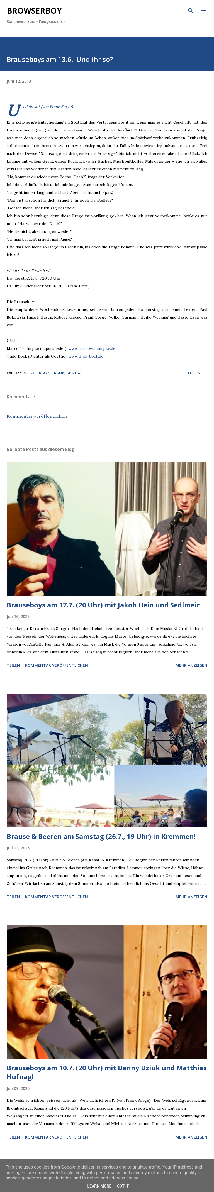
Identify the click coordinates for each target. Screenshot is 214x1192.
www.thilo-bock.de (86, 356)
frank (58, 372)
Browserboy (34, 10)
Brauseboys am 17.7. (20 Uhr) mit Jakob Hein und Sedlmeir (103, 604)
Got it (123, 1186)
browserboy (35, 372)
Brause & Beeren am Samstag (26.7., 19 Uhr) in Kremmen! (101, 836)
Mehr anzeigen (191, 665)
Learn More (99, 1186)
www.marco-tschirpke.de (92, 348)
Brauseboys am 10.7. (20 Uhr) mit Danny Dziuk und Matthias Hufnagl (107, 1072)
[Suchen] (190, 10)
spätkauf (77, 372)
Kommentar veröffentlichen (37, 416)
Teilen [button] (194, 372)
